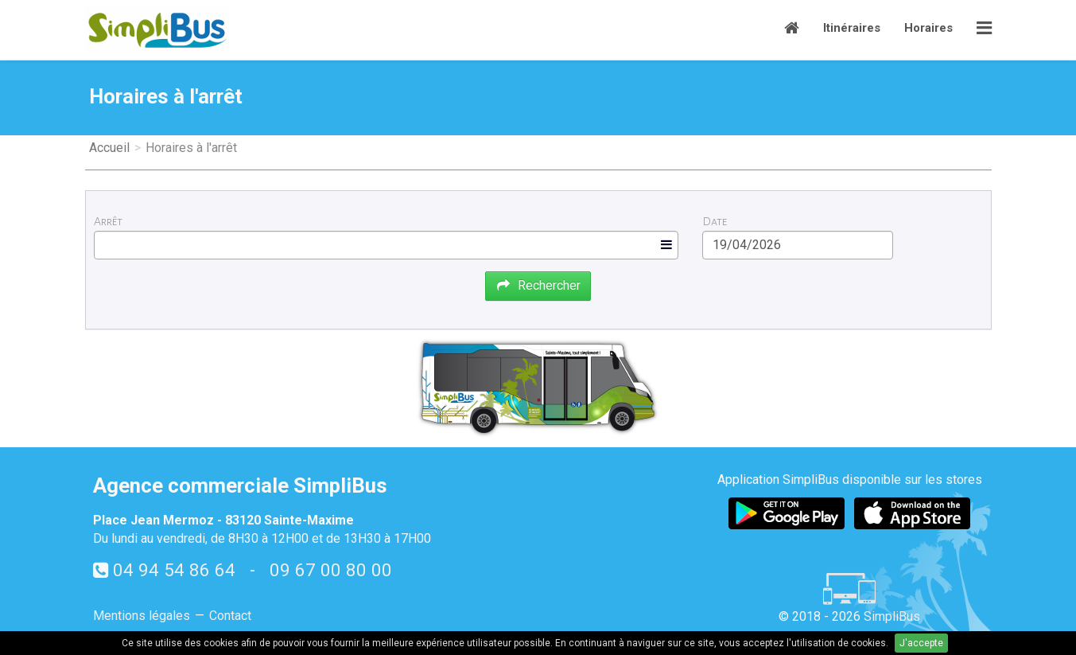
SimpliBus (892, 616)
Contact (230, 615)
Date (714, 221)
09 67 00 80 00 (331, 569)
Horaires (928, 28)
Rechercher (538, 285)
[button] (984, 30)
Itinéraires (851, 28)
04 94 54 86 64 (174, 569)
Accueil (109, 147)
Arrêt (108, 221)
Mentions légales (141, 615)
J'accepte (921, 643)
